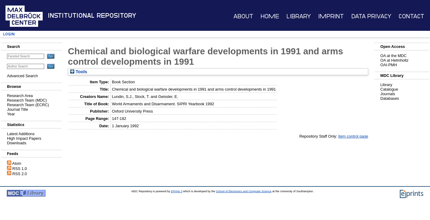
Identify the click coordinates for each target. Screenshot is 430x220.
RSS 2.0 (19, 173)
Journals (387, 94)
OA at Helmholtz (394, 60)
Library (298, 16)
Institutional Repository (92, 16)
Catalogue (389, 89)
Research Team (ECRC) (28, 105)
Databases (389, 98)
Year (11, 114)
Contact (411, 16)
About (243, 16)
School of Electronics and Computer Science (244, 191)
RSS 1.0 (19, 168)
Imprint (331, 16)
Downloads (16, 143)
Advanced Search (22, 76)
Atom (16, 163)
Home (270, 16)
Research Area (20, 95)
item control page (353, 136)
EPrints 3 (176, 191)
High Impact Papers (24, 138)
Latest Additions (20, 134)
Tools (78, 71)
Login (9, 34)
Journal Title (17, 109)
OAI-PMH (388, 65)
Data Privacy (371, 16)
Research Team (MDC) (27, 100)
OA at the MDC (393, 55)
